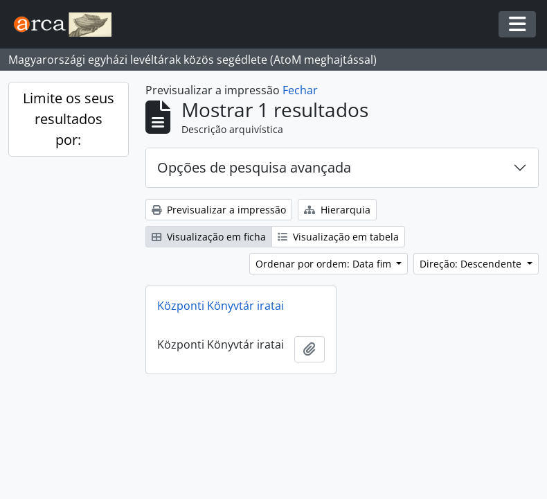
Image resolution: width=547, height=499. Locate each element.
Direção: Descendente (472, 263)
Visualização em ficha (209, 236)
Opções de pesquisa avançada (254, 167)
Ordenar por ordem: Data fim (324, 263)
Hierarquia (337, 209)
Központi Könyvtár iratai (220, 305)
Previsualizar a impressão (219, 209)
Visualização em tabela (338, 236)
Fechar (300, 90)
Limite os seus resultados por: (68, 119)
